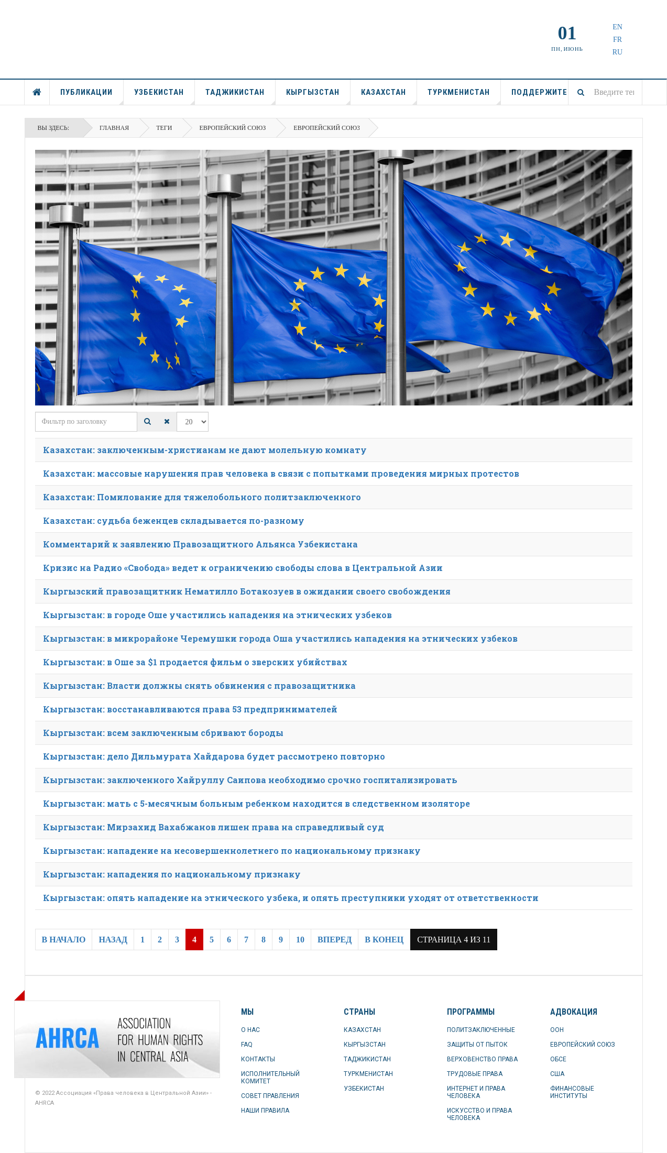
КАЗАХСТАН (389, 96)
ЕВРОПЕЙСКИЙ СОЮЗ (582, 1044)
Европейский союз (232, 127)
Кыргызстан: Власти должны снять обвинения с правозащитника (199, 685)
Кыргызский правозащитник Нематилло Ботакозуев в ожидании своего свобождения (247, 591)
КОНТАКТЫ (258, 1059)
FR (617, 39)
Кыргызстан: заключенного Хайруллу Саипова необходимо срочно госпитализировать (250, 779)
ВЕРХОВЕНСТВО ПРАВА (482, 1059)
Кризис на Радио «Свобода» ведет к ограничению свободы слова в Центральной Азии (243, 567)
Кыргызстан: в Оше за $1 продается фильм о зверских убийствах (195, 661)
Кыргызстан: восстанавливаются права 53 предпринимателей (190, 709)
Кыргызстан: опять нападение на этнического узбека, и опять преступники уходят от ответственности (291, 897)
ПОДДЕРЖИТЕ (539, 92)
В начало (64, 939)
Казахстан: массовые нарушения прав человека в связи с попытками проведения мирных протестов (281, 473)
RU (617, 52)
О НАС (250, 1030)
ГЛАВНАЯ (37, 92)
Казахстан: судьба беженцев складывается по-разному (173, 520)
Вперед (335, 939)
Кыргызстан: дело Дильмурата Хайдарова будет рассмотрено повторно (214, 756)
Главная (114, 127)
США (557, 1074)
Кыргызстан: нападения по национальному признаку (172, 874)
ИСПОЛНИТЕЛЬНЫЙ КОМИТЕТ (270, 1077)
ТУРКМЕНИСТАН (464, 96)
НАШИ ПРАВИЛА (265, 1110)
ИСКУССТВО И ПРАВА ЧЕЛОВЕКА (479, 1114)
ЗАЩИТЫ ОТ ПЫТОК (477, 1044)
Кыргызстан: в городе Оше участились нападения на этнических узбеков (217, 614)
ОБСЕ (558, 1059)
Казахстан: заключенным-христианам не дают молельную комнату (205, 449)
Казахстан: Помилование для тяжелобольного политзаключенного (202, 496)
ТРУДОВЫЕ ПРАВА (474, 1074)
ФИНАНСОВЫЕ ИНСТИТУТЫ (572, 1092)
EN (617, 27)
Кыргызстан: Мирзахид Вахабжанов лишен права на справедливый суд (213, 826)
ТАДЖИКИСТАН (240, 96)
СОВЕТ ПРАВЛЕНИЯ (270, 1096)
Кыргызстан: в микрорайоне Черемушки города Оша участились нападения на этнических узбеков (280, 638)
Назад (113, 939)
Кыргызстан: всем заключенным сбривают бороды (163, 732)
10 (300, 939)
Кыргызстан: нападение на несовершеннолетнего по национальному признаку (232, 850)
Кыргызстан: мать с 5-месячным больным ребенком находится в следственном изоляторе (256, 803)
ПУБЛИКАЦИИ (92, 96)
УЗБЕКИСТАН (164, 96)
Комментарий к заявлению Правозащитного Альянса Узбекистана (200, 544)
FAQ (247, 1044)
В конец (384, 939)
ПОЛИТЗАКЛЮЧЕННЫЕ (481, 1030)
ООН (557, 1030)
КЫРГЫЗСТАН (318, 96)
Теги (164, 127)
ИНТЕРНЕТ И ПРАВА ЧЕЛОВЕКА (476, 1092)
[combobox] (605, 92)
